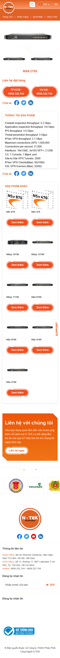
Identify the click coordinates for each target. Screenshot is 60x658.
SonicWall (38, 17)
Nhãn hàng (22, 17)
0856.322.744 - (19, 568)
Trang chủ (7, 17)
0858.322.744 (34, 568)
